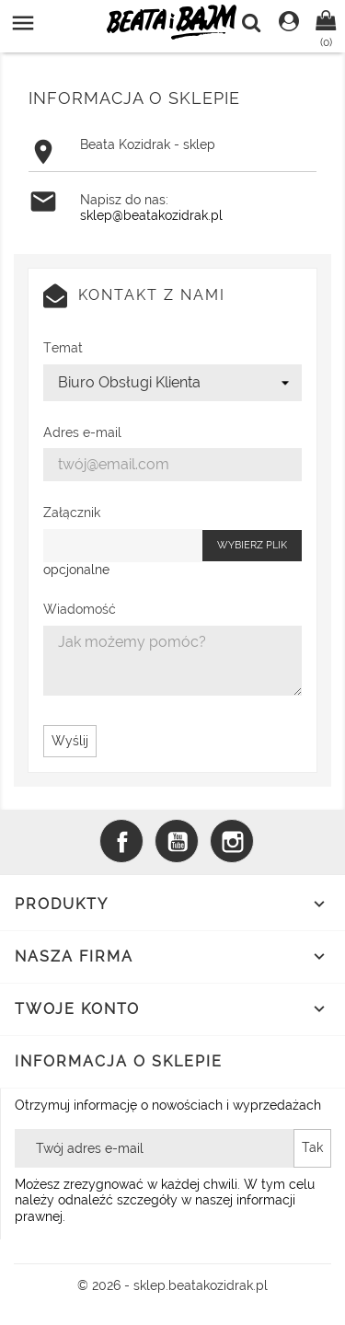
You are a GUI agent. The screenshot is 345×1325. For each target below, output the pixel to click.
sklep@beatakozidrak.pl (151, 215)
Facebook (121, 841)
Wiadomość (79, 609)
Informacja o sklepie (119, 1061)
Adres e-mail (82, 432)
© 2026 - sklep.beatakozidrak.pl (172, 1285)
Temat (63, 347)
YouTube (176, 841)
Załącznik (71, 512)
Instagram (232, 841)
